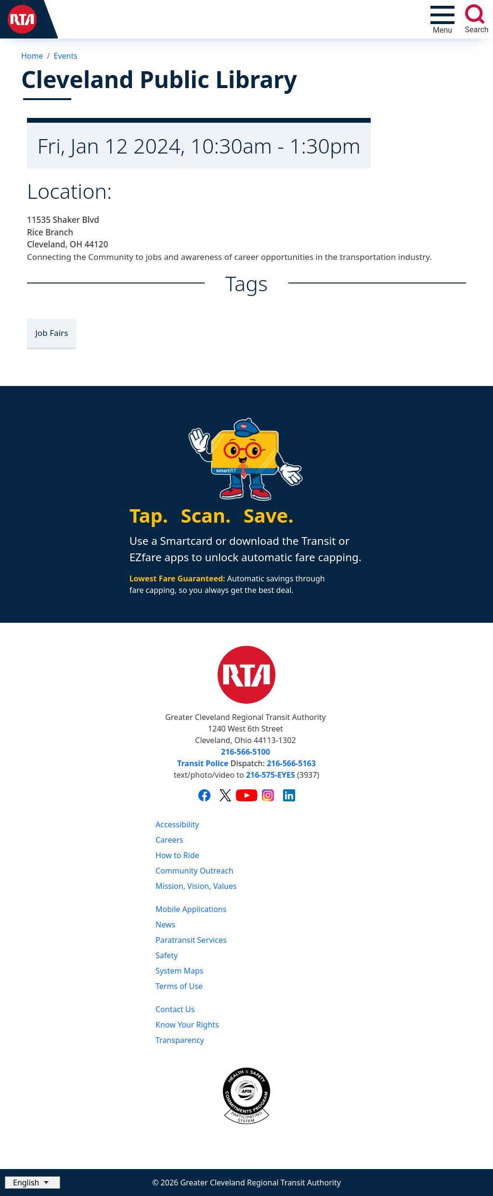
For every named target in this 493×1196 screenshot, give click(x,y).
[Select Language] (32, 1182)
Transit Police (202, 763)
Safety (167, 955)
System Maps (180, 970)
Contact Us (175, 1009)
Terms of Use (179, 986)
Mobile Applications (191, 909)
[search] (474, 14)
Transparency (180, 1040)
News (165, 924)
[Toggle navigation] (442, 19)
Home (32, 56)
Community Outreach (195, 870)
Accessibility (177, 824)
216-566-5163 (291, 763)
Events (65, 56)
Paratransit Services (191, 940)
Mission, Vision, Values (196, 886)
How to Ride (177, 855)
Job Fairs (51, 332)
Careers (169, 840)
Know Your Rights (187, 1024)
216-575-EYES (270, 775)
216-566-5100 (245, 751)
